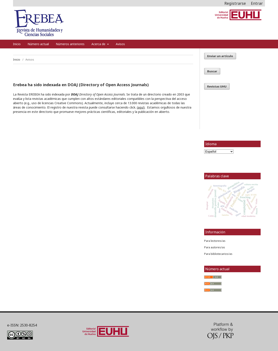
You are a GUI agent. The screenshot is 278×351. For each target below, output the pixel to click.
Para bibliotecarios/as (218, 254)
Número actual (38, 44)
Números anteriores (70, 44)
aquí (141, 107)
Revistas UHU (217, 86)
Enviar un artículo (220, 56)
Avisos (120, 44)
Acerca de (98, 44)
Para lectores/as (214, 241)
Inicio (17, 44)
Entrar (257, 3)
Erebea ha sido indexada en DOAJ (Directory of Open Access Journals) (81, 84)
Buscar (212, 71)
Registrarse (235, 3)
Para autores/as (214, 247)
